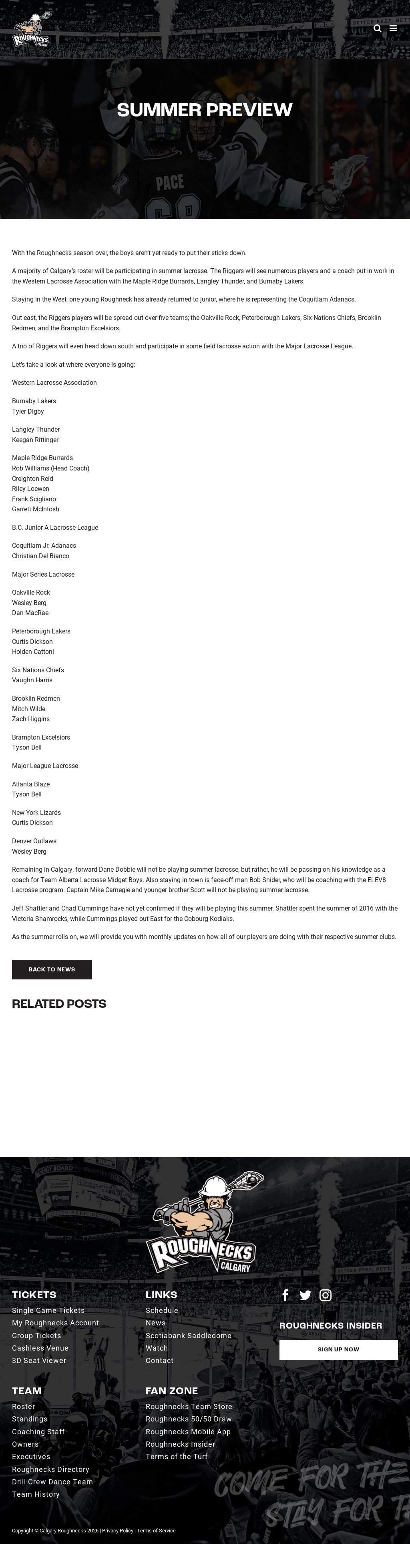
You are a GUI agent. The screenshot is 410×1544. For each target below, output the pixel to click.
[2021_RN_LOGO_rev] (205, 1174)
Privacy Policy (117, 1530)
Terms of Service (156, 1530)
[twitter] (305, 1295)
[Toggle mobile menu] (394, 28)
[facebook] (285, 1295)
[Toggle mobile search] (378, 28)
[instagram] (326, 1295)
